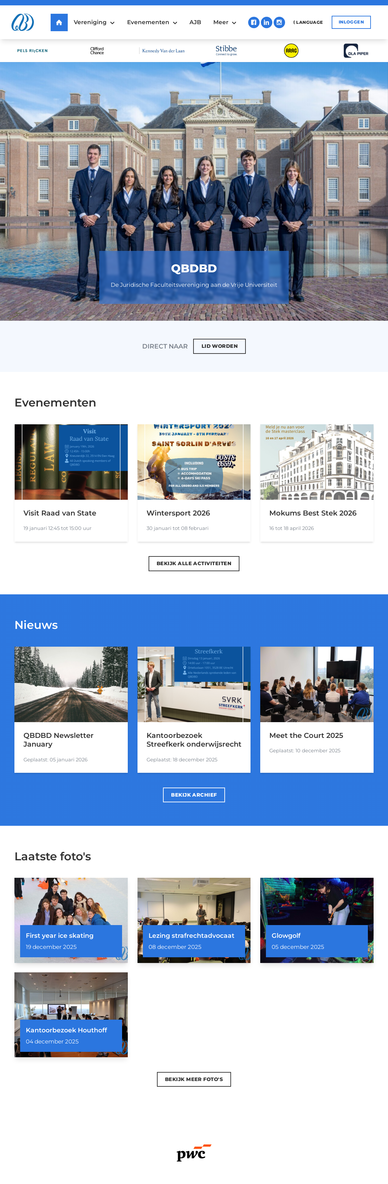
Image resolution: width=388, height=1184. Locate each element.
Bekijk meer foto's (194, 1079)
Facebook (254, 22)
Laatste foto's (52, 856)
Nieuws (36, 625)
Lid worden (220, 346)
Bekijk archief (194, 795)
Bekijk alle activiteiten (194, 563)
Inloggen (351, 21)
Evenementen (55, 402)
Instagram (279, 22)
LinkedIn (266, 22)
